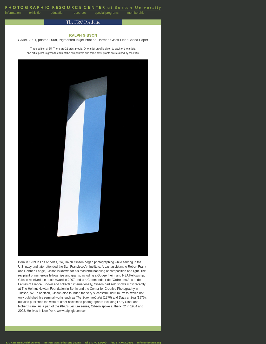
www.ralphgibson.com (72, 311)
